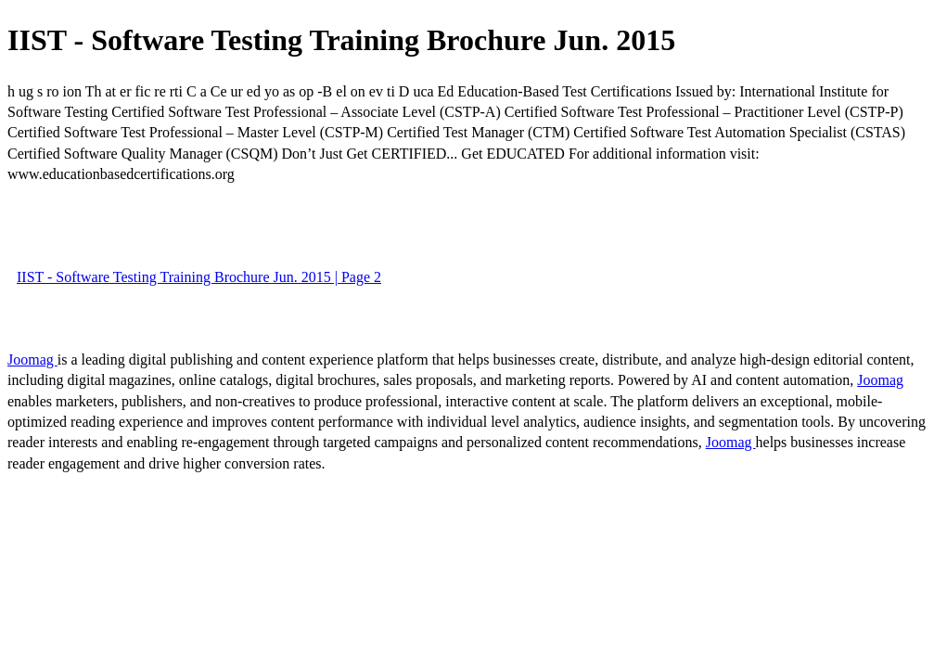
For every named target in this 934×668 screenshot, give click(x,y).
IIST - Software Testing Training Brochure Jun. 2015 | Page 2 (199, 277)
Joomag (32, 359)
